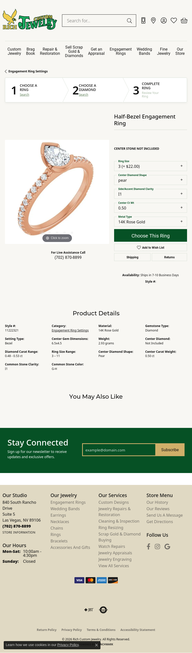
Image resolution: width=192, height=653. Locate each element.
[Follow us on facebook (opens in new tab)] (148, 547)
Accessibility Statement (137, 630)
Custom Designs (113, 502)
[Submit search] (130, 21)
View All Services (113, 565)
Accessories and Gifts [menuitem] (70, 547)
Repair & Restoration (50, 51)
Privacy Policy (72, 630)
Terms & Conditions (101, 630)
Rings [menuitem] (56, 534)
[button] (163, 21)
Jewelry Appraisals (115, 553)
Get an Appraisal (96, 51)
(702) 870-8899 (68, 257)
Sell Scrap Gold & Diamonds (74, 51)
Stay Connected (37, 442)
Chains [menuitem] (57, 528)
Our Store (180, 51)
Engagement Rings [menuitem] (68, 502)
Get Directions (160, 521)
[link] (143, 21)
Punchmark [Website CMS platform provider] (105, 644)
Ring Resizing (110, 527)
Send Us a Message (165, 515)
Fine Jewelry (163, 51)
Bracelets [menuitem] (59, 541)
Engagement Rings (121, 51)
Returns (169, 257)
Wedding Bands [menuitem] (65, 508)
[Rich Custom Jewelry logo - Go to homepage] (29, 20)
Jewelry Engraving (115, 559)
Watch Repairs (111, 546)
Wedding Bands (144, 51)
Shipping (132, 257)
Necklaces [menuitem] (60, 521)
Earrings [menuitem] (58, 515)
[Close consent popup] (96, 645)
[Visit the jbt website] (89, 610)
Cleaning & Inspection (118, 521)
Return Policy (47, 630)
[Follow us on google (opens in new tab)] (167, 547)
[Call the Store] (16, 526)
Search (24, 94)
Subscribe (170, 449)
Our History (157, 502)
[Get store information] (18, 532)
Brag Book (30, 51)
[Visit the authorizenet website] (103, 610)
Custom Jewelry (14, 51)
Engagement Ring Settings (28, 71)
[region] (57, 192)
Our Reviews (158, 508)
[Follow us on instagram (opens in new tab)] (157, 547)
